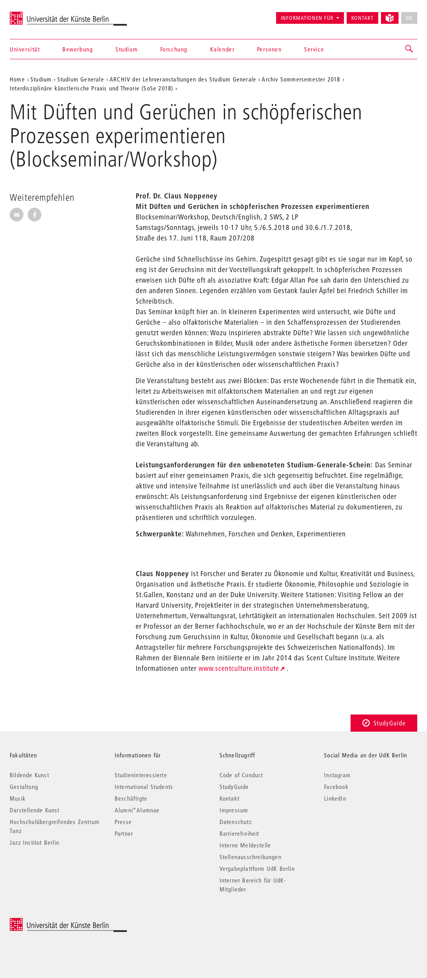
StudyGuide (384, 723)
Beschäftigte (131, 798)
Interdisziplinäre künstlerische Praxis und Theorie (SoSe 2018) (91, 88)
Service (314, 49)
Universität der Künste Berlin (40, 14)
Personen (269, 49)
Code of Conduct (241, 775)
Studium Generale (80, 79)
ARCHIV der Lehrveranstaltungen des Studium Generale (183, 79)
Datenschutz (236, 822)
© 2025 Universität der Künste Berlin (50, 922)
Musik (18, 798)
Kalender (222, 49)
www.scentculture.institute (238, 668)
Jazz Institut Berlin (34, 842)
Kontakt (362, 17)
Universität (25, 49)
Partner (124, 833)
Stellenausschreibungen (251, 857)
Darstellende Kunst (35, 810)
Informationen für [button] (307, 17)
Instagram (337, 775)
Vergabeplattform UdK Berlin (257, 868)
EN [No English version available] (409, 17)
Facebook (336, 787)
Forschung (174, 49)
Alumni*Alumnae (137, 810)
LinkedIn (335, 798)
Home (17, 79)
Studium (126, 49)
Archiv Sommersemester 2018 (301, 79)
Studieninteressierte (141, 775)
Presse (123, 822)
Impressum (234, 810)
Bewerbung (77, 49)
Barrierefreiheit (239, 833)
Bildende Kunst (29, 775)
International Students (144, 787)
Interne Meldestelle (245, 845)
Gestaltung (24, 787)
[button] (409, 49)
